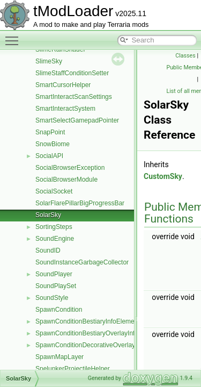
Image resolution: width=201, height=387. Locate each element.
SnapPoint (50, 132)
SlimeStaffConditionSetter (72, 73)
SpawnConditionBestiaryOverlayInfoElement (98, 333)
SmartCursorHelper (63, 85)
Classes (185, 55)
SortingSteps (53, 227)
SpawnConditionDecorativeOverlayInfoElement (102, 345)
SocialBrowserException (70, 167)
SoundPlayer (53, 274)
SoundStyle (51, 298)
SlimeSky (48, 61)
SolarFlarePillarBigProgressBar (79, 203)
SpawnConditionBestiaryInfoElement (87, 321)
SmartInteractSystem (65, 108)
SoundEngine (54, 238)
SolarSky (48, 215)
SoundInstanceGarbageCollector (82, 262)
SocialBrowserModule (66, 179)
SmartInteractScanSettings (73, 97)
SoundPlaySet (55, 286)
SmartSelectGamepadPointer (77, 120)
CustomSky (163, 176)
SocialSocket (53, 191)
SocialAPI (49, 156)
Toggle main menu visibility (14, 36)
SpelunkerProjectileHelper (72, 368)
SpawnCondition (58, 309)
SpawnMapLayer (59, 357)
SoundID (48, 250)
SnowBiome (52, 144)
